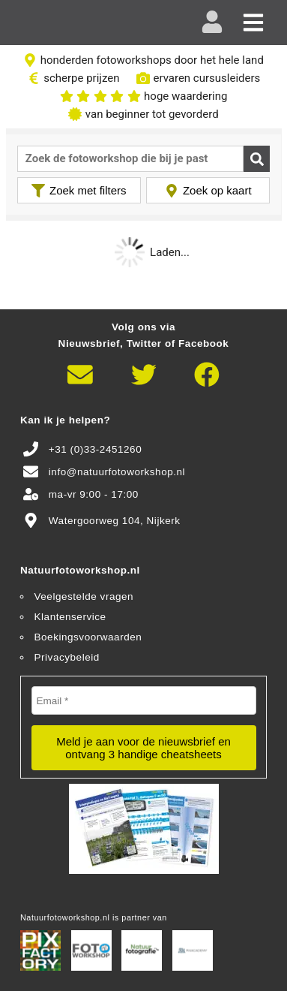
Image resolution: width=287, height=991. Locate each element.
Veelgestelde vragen (84, 596)
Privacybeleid (67, 657)
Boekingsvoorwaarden (88, 637)
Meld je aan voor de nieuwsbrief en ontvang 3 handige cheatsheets (143, 748)
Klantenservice (70, 616)
